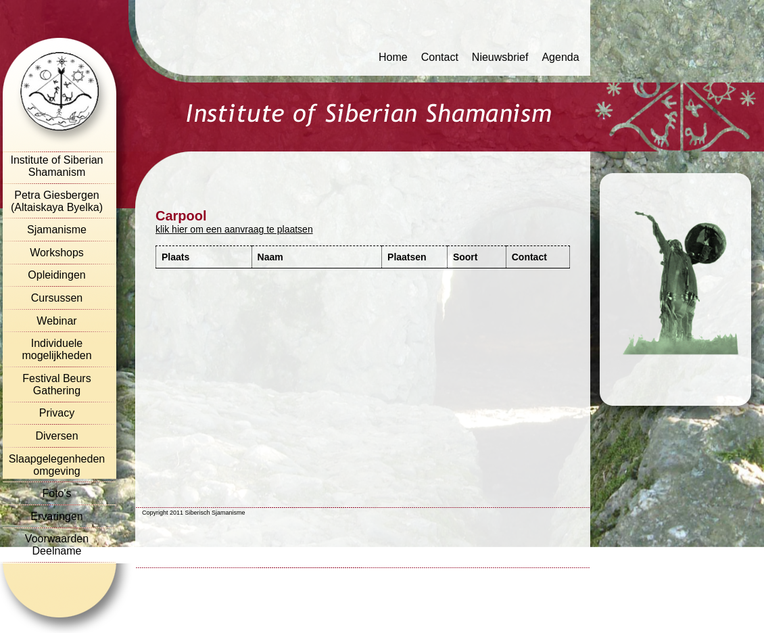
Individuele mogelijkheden (56, 349)
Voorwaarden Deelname (57, 545)
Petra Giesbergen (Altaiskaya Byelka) (57, 201)
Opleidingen (56, 275)
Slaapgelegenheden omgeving (57, 465)
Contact (439, 57)
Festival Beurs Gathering (56, 384)
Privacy (56, 413)
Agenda (560, 57)
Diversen (56, 436)
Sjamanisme (57, 229)
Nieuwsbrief (500, 57)
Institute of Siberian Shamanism (57, 166)
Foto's (56, 493)
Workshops (57, 252)
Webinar (56, 321)
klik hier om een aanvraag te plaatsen (234, 229)
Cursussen (56, 298)
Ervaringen (56, 516)
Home (393, 57)
